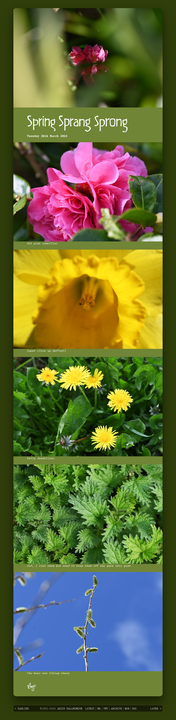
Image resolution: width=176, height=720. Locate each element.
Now (127, 709)
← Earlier (22, 709)
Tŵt (105, 709)
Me (99, 709)
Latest (89, 709)
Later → (155, 709)
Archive (116, 709)
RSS (134, 709)
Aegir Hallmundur (69, 709)
